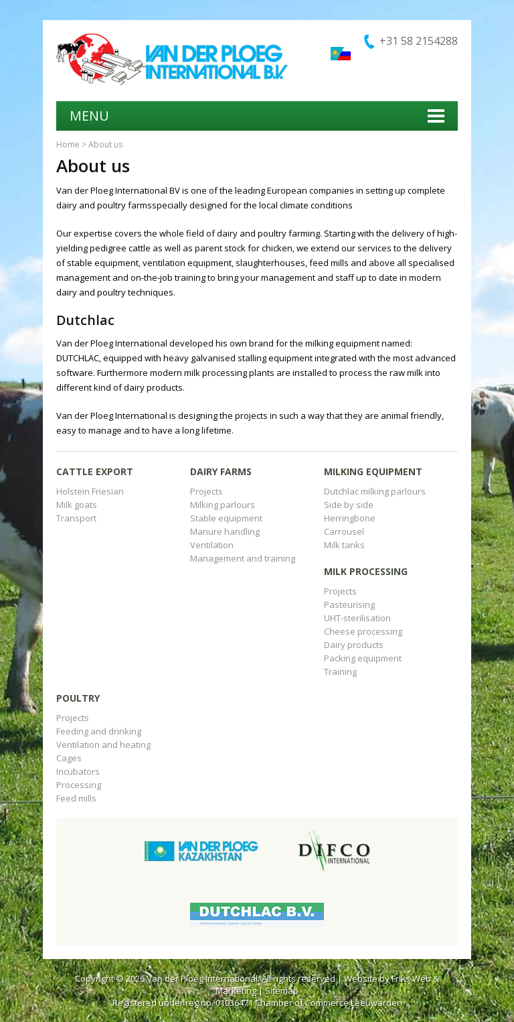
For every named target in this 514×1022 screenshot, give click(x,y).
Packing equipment (363, 658)
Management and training (242, 558)
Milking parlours (222, 505)
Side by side (348, 505)
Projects (206, 491)
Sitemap (281, 990)
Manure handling (225, 531)
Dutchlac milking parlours (375, 491)
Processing (78, 785)
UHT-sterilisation (357, 618)
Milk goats (76, 505)
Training (340, 671)
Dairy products (353, 645)
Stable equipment (226, 518)
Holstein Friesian (90, 491)
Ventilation (212, 545)
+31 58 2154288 (418, 41)
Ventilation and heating (103, 745)
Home (68, 144)
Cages (69, 758)
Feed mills (76, 798)
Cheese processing (363, 631)
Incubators (78, 771)
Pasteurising (349, 604)
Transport (76, 518)
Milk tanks (344, 545)
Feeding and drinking (98, 731)
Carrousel (344, 531)
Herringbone (349, 518)
